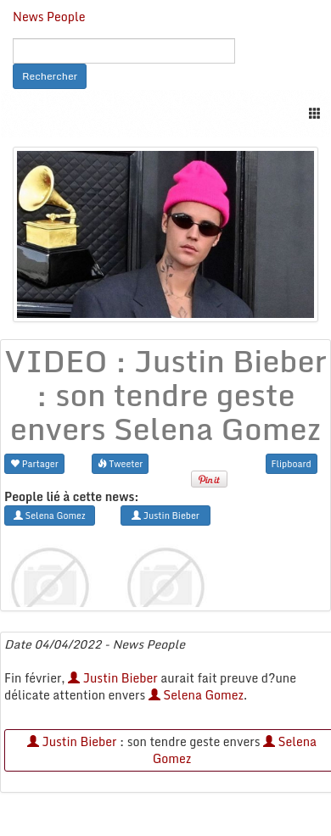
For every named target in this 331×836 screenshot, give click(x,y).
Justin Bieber (113, 678)
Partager (34, 463)
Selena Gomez (196, 695)
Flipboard (291, 463)
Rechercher (49, 76)
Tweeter (120, 463)
